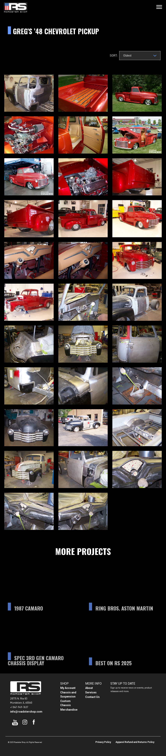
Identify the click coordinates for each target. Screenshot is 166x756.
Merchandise (68, 709)
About (89, 687)
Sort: (113, 55)
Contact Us (92, 696)
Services (91, 692)
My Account (67, 687)
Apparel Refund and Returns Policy (134, 742)
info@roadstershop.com (26, 711)
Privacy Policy (103, 742)
